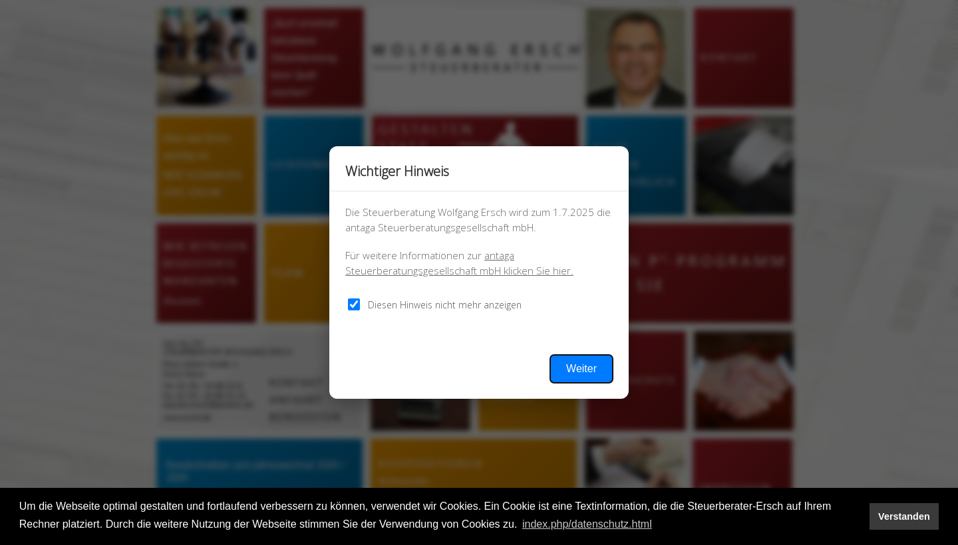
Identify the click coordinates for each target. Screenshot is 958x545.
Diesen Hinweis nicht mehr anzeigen (445, 304)
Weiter (581, 368)
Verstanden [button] (904, 516)
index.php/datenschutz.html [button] (587, 524)
